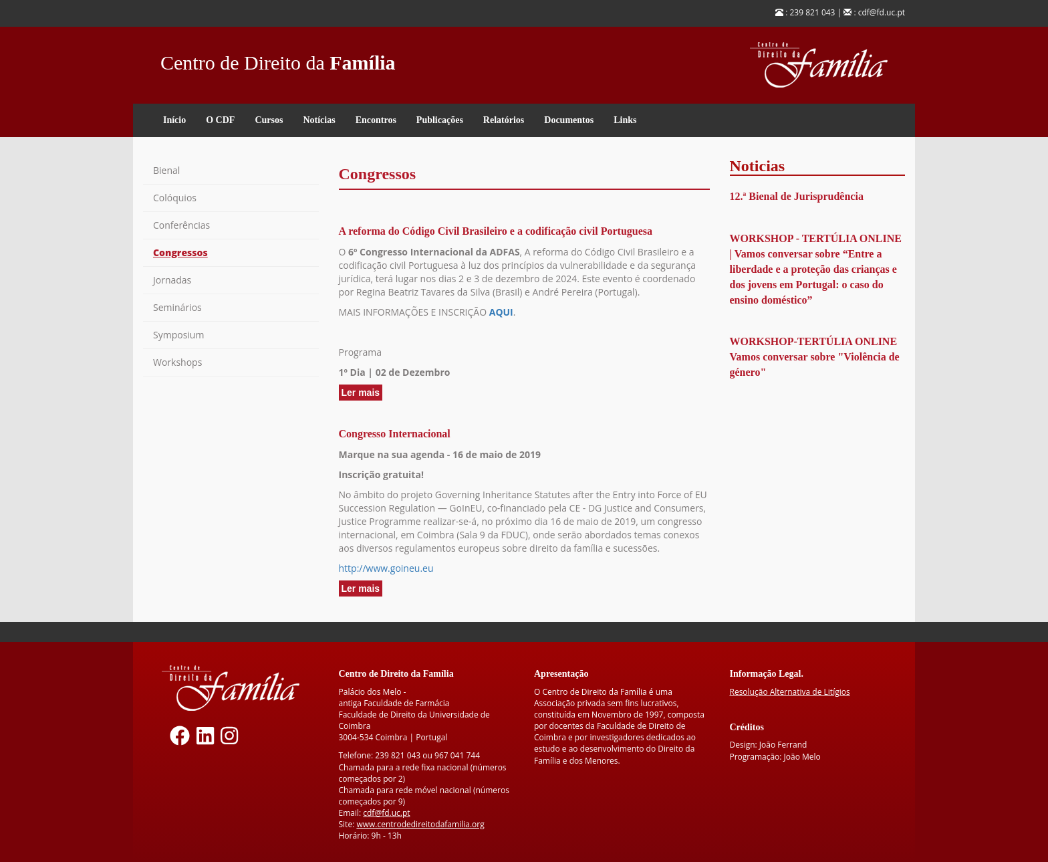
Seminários (177, 307)
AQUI (501, 312)
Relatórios (503, 120)
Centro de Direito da (278, 59)
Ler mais (362, 393)
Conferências (181, 225)
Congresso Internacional (394, 433)
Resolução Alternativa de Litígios (790, 691)
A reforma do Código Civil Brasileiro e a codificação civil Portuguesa (496, 231)
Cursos (269, 120)
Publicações (439, 120)
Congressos (180, 252)
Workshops (177, 362)
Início (174, 120)
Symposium (178, 334)
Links (625, 120)
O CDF (220, 120)
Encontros (376, 120)
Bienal (166, 170)
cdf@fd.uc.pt (386, 813)
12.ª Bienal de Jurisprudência (797, 196)
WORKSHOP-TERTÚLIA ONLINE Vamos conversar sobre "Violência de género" (815, 357)
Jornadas (172, 280)
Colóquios (174, 197)
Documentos (569, 120)
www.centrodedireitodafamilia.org (420, 824)
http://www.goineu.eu (386, 568)
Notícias (319, 120)
